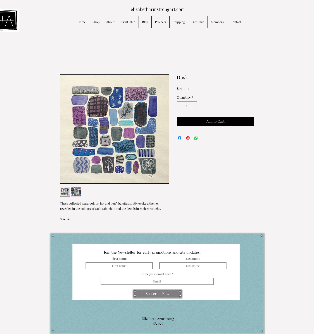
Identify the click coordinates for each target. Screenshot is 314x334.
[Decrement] (180, 106)
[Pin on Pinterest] (187, 138)
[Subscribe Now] (157, 293)
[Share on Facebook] (179, 138)
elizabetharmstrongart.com (158, 9)
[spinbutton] (187, 106)
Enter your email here (156, 274)
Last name (193, 258)
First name (119, 258)
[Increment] (193, 106)
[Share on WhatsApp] (196, 138)
